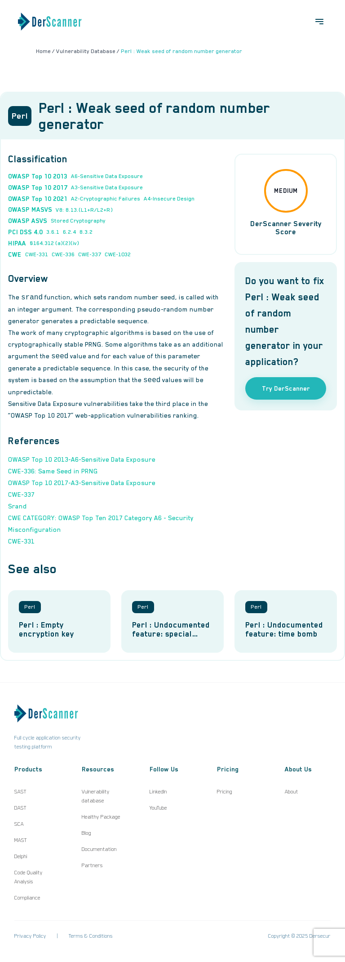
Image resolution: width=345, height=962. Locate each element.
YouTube (158, 808)
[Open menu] (319, 21)
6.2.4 (69, 232)
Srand (17, 506)
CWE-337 (89, 254)
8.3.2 (86, 232)
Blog (86, 833)
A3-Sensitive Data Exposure (107, 187)
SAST (20, 791)
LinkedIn (158, 791)
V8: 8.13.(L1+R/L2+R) (84, 210)
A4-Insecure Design (169, 199)
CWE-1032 (118, 254)
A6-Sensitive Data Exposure (107, 176)
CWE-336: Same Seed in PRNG (53, 471)
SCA (19, 824)
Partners (92, 865)
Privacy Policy (30, 936)
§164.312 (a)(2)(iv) (54, 243)
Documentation (99, 849)
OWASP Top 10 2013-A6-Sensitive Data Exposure (81, 459)
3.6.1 (52, 232)
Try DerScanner (286, 388)
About (291, 791)
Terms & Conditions (91, 936)
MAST (20, 840)
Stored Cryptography (78, 221)
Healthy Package (101, 817)
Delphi (20, 856)
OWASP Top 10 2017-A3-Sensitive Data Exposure (81, 482)
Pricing (224, 791)
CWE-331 (36, 254)
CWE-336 (63, 254)
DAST (20, 808)
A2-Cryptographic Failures (105, 199)
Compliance (27, 898)
